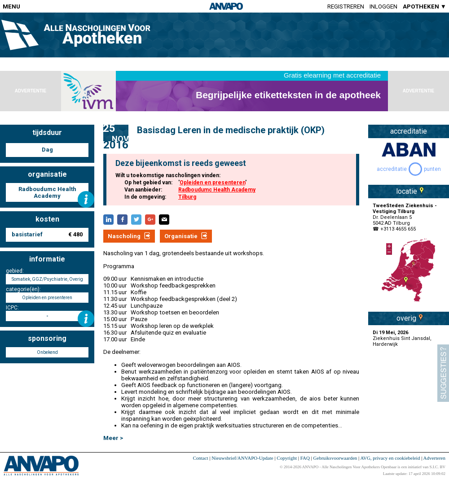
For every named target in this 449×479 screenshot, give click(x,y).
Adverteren (434, 458)
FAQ (305, 458)
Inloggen (383, 6)
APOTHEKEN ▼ (424, 6)
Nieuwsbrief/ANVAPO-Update (242, 458)
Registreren (345, 6)
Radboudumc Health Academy (216, 190)
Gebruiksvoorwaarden (335, 458)
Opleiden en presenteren (212, 182)
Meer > (113, 438)
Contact (200, 458)
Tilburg (187, 197)
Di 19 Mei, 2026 (390, 332)
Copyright (287, 458)
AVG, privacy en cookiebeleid (390, 458)
